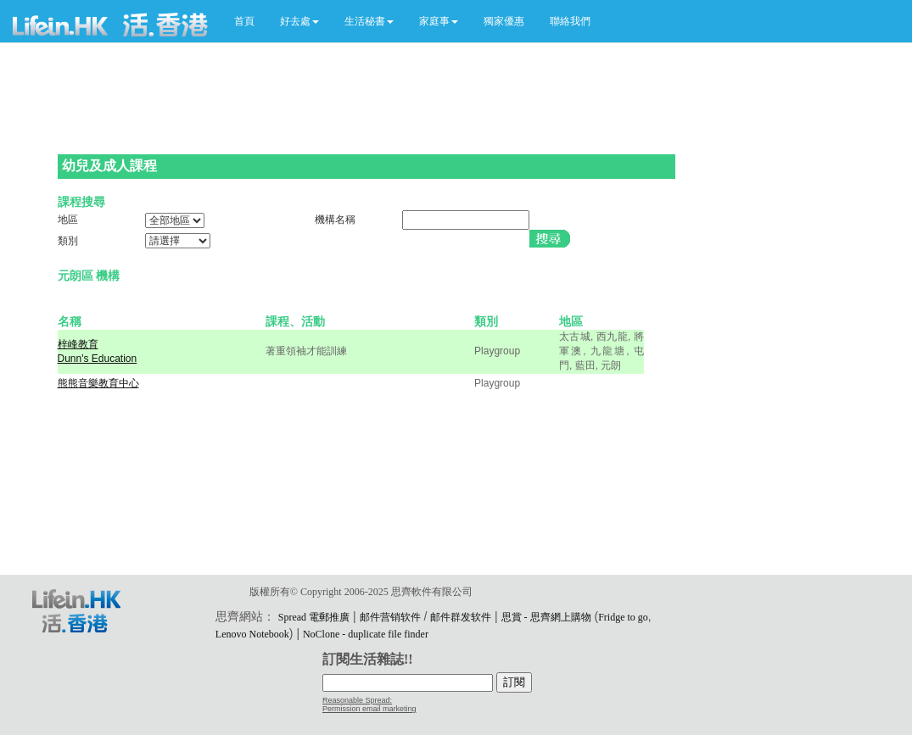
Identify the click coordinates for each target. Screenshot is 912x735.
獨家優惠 (504, 21)
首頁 (244, 21)
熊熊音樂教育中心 (98, 383)
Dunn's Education (97, 359)
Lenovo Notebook (252, 634)
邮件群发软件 (460, 617)
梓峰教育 (78, 344)
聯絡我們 (570, 21)
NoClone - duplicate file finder (365, 634)
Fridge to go (623, 617)
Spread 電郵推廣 (314, 617)
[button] (299, 21)
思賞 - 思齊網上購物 (546, 617)
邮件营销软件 (390, 617)
